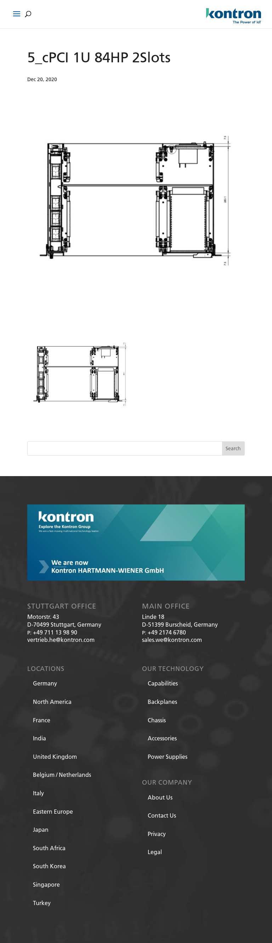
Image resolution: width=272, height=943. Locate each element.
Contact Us (162, 815)
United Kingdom (55, 756)
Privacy (157, 833)
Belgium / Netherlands (62, 774)
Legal (155, 852)
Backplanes (162, 701)
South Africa (49, 848)
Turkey (42, 903)
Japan (41, 829)
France (41, 720)
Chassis (157, 720)
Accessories (162, 738)
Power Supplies (167, 756)
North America (52, 701)
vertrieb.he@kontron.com (61, 639)
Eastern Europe (53, 811)
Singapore (46, 884)
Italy (38, 793)
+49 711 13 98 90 (55, 632)
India (39, 738)
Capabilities (163, 683)
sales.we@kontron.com (172, 639)
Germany (45, 683)
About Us (160, 797)
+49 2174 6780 (167, 632)
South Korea (49, 866)
